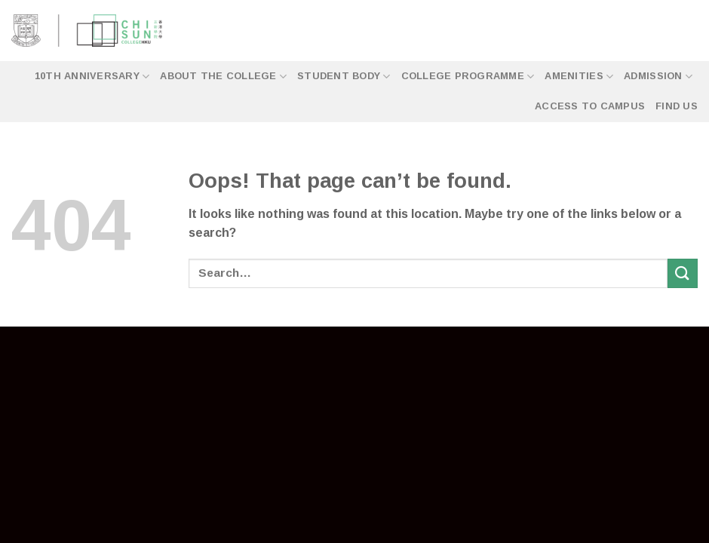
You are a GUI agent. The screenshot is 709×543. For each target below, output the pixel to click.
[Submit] (683, 273)
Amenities (579, 76)
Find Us (676, 106)
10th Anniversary (92, 76)
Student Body (344, 76)
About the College (223, 76)
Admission (658, 76)
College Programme (468, 76)
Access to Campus (590, 106)
